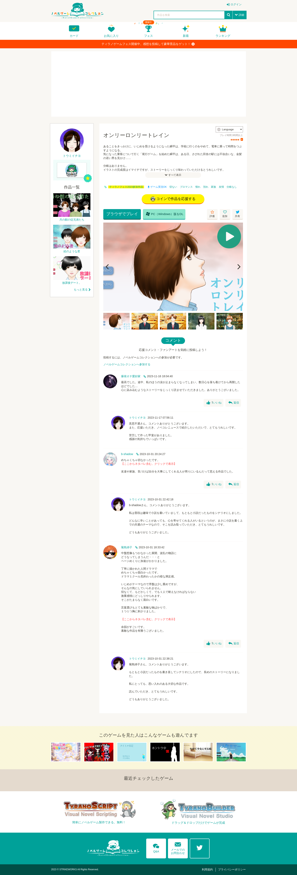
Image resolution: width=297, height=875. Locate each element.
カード (74, 35)
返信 (233, 403)
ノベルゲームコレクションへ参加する (126, 364)
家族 (213, 187)
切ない (173, 187)
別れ (205, 187)
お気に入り (111, 35)
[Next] (238, 266)
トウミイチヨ (137, 417)
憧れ (197, 187)
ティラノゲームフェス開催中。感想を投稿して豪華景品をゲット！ (148, 44)
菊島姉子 (126, 547)
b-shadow (127, 454)
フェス (148, 35)
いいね (214, 403)
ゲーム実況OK (157, 187)
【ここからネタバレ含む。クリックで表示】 (148, 463)
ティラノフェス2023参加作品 (126, 187)
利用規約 (207, 869)
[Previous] (107, 266)
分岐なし (232, 187)
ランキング (222, 35)
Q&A (156, 847)
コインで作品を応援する (173, 199)
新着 (186, 35)
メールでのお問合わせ (178, 847)
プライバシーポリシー (232, 869)
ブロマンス (186, 187)
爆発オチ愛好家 (130, 376)
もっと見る (81, 289)
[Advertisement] (148, 84)
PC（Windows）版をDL (164, 214)
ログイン (236, 4)
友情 (221, 187)
